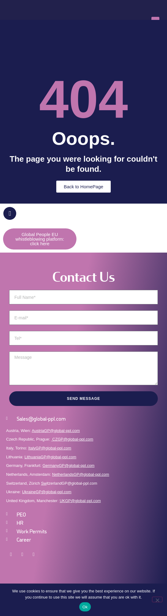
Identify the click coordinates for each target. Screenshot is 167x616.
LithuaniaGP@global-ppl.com (50, 457)
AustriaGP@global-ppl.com (56, 430)
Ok (84, 607)
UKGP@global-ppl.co (79, 500)
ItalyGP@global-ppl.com (49, 448)
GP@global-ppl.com (54, 492)
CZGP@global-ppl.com (72, 439)
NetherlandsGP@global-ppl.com (80, 474)
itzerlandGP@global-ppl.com (69, 483)
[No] (157, 599)
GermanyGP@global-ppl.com (69, 465)
